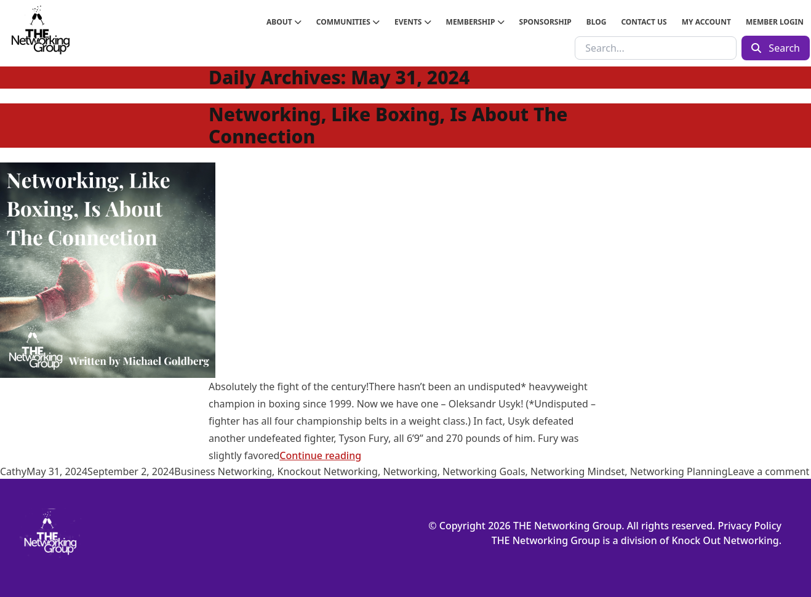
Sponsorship (545, 22)
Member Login (775, 22)
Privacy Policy (749, 525)
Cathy (13, 471)
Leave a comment (769, 471)
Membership (475, 22)
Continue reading (320, 455)
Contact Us (643, 22)
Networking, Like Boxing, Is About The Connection (388, 125)
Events (412, 22)
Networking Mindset (577, 471)
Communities (348, 22)
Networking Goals (483, 471)
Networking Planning (679, 471)
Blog (596, 22)
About (284, 22)
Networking (410, 471)
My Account (706, 22)
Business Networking (223, 471)
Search (775, 48)
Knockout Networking (328, 471)
